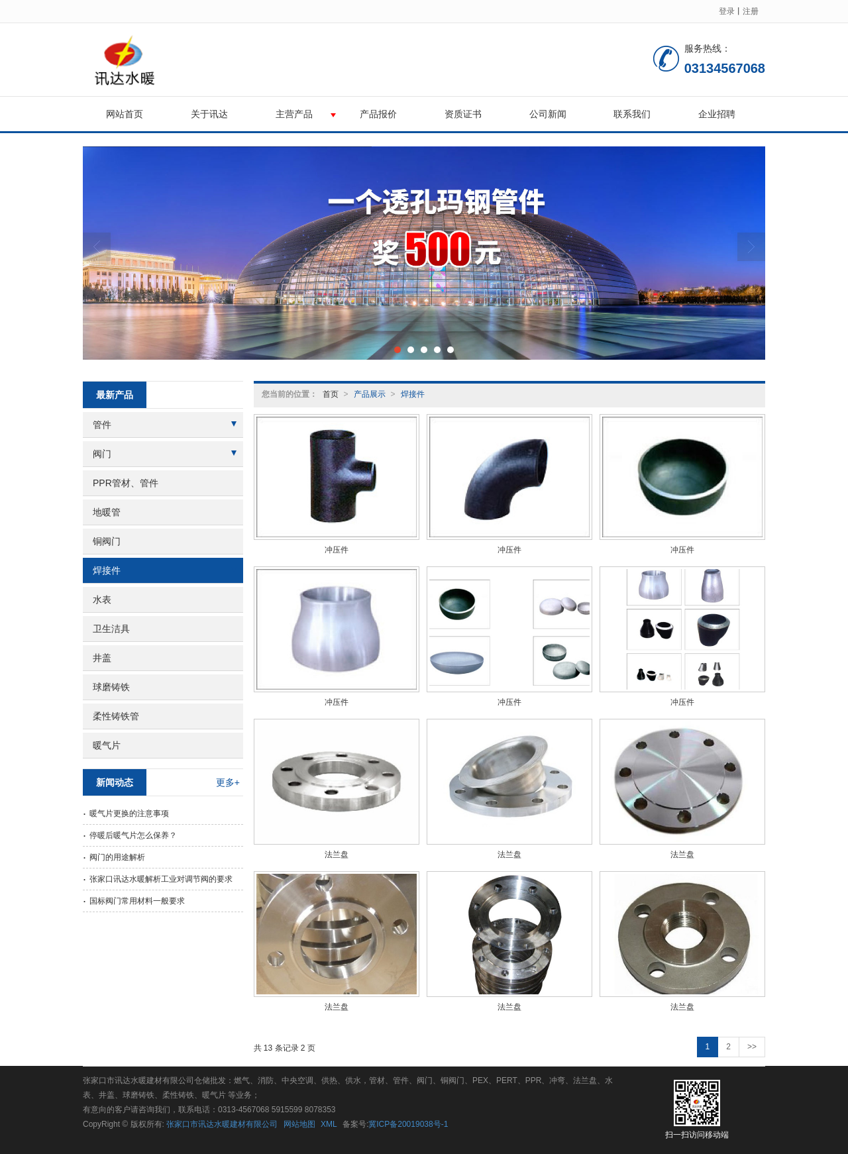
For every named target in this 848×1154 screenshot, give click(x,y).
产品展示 (370, 394)
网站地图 (299, 1124)
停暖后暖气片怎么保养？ (133, 835)
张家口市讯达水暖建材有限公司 (222, 1124)
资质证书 (463, 114)
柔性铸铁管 (116, 716)
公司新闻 (547, 114)
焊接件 (413, 394)
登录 (727, 11)
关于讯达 (209, 114)
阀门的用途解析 (117, 857)
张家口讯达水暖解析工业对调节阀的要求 (161, 879)
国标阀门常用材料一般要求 (137, 901)
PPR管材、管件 (125, 483)
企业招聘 (716, 114)
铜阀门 (107, 541)
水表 (102, 599)
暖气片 (107, 745)
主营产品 (294, 114)
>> (752, 1046)
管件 (102, 424)
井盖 (102, 658)
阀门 (102, 453)
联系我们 (632, 114)
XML (329, 1124)
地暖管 (107, 512)
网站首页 (124, 114)
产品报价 (378, 114)
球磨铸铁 (111, 687)
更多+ (228, 782)
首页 (331, 394)
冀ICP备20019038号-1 (408, 1124)
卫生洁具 (111, 628)
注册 (751, 11)
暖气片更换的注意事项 (129, 813)
